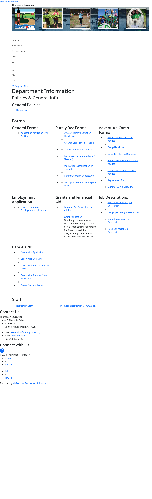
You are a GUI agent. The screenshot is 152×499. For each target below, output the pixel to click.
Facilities (16, 45)
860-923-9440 (19, 335)
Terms (7, 358)
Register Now (22, 86)
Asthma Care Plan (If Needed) (79, 142)
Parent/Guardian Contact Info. (79, 175)
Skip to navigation (9, 1)
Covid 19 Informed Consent (122, 153)
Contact (16, 56)
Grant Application (73, 216)
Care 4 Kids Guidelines (32, 258)
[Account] (19, 62)
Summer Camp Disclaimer (121, 186)
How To (8, 377)
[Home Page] (19, 34)
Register (16, 40)
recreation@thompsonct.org (25, 332)
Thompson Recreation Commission (78, 305)
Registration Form (117, 180)
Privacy (8, 364)
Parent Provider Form (32, 285)
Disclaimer (21, 109)
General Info (18, 50)
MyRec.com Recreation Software (29, 383)
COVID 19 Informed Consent (78, 149)
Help (6, 371)
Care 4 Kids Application (32, 252)
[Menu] (14, 80)
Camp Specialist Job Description (124, 212)
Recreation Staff (24, 305)
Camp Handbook (116, 147)
